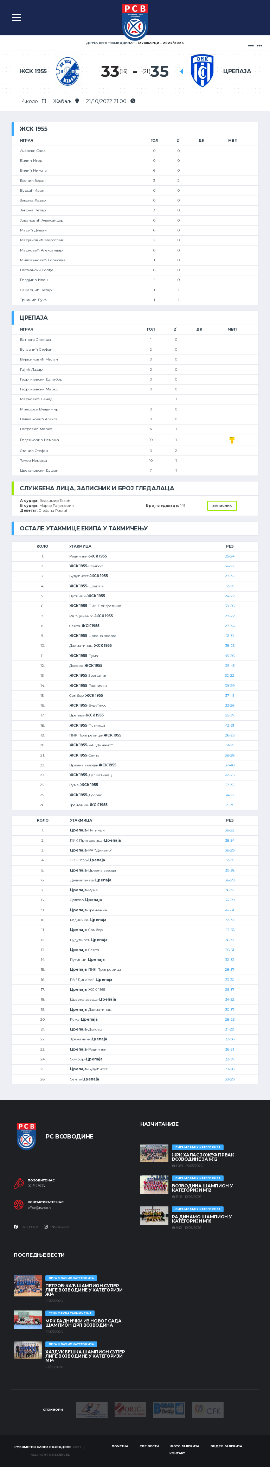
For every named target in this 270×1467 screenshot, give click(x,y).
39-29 (229, 685)
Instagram (57, 1227)
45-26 (229, 655)
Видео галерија (226, 1446)
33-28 (229, 1069)
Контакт (177, 1453)
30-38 (229, 870)
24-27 (230, 596)
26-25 (229, 735)
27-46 (230, 626)
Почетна (120, 1446)
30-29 (229, 1079)
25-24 (229, 556)
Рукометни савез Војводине (42, 1447)
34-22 (229, 795)
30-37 (229, 1009)
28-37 (229, 969)
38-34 (229, 840)
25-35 (229, 805)
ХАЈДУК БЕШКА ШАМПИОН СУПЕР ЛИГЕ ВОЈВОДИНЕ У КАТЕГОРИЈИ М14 (85, 1356)
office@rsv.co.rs (39, 1208)
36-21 (229, 1049)
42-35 (229, 929)
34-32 (229, 999)
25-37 (229, 715)
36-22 (229, 830)
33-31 (230, 920)
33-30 (229, 979)
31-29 (229, 1029)
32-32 (229, 959)
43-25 (229, 775)
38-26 (229, 606)
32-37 (229, 1059)
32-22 (229, 675)
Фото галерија (184, 1446)
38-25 (229, 645)
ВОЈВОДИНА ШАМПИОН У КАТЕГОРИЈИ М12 (202, 1188)
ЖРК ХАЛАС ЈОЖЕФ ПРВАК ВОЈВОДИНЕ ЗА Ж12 (203, 1157)
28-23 (229, 1019)
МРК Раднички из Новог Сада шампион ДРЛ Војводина (83, 1323)
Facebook (26, 1227)
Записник (222, 506)
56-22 (229, 566)
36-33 (229, 940)
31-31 (230, 635)
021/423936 (36, 1186)
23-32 (229, 785)
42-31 (229, 725)
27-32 (229, 576)
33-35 (230, 586)
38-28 (229, 755)
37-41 (229, 695)
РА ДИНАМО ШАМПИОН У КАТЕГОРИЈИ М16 (202, 1219)
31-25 (230, 745)
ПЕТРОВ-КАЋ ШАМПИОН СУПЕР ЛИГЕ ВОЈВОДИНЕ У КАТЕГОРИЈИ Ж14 (83, 1290)
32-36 (229, 1039)
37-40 (229, 765)
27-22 (230, 616)
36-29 (229, 850)
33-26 (229, 705)
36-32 (229, 890)
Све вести (149, 1446)
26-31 (229, 950)
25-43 (229, 665)
